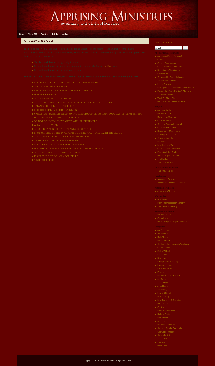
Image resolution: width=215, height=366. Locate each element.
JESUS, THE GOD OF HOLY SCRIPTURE (56, 156)
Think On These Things (167, 98)
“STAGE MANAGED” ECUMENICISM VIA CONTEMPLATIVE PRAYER (73, 102)
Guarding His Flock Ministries (170, 77)
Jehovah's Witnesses (166, 191)
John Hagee (162, 286)
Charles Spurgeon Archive (169, 63)
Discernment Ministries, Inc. (169, 131)
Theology (161, 342)
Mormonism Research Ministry (171, 203)
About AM (32, 34)
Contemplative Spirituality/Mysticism (173, 244)
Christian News (164, 120)
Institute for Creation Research (171, 183)
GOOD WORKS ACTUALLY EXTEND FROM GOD (61, 136)
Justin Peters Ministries (167, 81)
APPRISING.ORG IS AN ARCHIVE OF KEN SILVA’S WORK (66, 82)
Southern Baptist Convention (170, 328)
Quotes (160, 307)
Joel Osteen (162, 283)
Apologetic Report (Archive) (169, 56)
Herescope (162, 141)
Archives (44, 34)
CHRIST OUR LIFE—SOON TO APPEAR (56, 140)
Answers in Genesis (166, 179)
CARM (160, 59)
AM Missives (163, 230)
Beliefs (55, 34)
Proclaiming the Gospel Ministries (172, 222)
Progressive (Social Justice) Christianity (175, 91)
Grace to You (163, 74)
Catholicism (162, 218)
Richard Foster (164, 314)
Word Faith (162, 346)
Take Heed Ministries (166, 94)
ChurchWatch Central (166, 127)
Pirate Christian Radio (167, 152)
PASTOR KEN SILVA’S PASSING (51, 86)
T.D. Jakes (162, 339)
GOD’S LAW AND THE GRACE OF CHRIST (58, 152)
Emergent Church (165, 265)
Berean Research (165, 113)
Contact (65, 34)
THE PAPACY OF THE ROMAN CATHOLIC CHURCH (63, 90)
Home (21, 34)
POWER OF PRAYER (45, 94)
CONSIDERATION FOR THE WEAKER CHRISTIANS (63, 128)
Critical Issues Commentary (169, 66)
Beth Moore (162, 237)
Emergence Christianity (167, 262)
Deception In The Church (168, 70)
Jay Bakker (162, 279)
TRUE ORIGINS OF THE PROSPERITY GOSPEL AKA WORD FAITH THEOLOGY (78, 132)
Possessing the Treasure (168, 156)
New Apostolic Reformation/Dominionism (175, 87)
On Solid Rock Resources (168, 148)
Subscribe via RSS (163, 42)
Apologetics (162, 233)
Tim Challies (162, 159)
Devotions (161, 258)
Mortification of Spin (166, 145)
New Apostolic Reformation (169, 300)
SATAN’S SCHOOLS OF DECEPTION (54, 106)
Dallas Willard (163, 251)
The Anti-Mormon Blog (167, 206)
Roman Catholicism (166, 325)
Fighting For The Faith (167, 134)
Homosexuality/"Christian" (168, 275)
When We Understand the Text (171, 102)
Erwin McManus (164, 268)
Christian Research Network (169, 124)
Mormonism (162, 199)
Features (161, 272)
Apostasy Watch (164, 110)
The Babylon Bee (165, 171)
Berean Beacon (164, 215)
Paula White (162, 303)
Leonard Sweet (164, 293)
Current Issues (163, 247)
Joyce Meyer (163, 290)
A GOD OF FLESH (44, 159)
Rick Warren (162, 318)
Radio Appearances (166, 311)
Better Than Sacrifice (166, 117)
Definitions (162, 254)
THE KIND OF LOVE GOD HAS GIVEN (55, 109)
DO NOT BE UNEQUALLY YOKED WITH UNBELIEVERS (65, 121)
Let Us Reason (164, 84)
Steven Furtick (163, 335)
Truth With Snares (165, 162)
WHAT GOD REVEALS (46, 125)
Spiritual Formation (165, 332)
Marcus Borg (163, 297)
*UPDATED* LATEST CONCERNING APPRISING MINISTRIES (68, 148)
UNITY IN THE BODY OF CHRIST (52, 98)
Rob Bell (161, 321)
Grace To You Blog (165, 138)
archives (108, 66)
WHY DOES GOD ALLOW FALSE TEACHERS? (59, 144)
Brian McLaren (163, 240)
